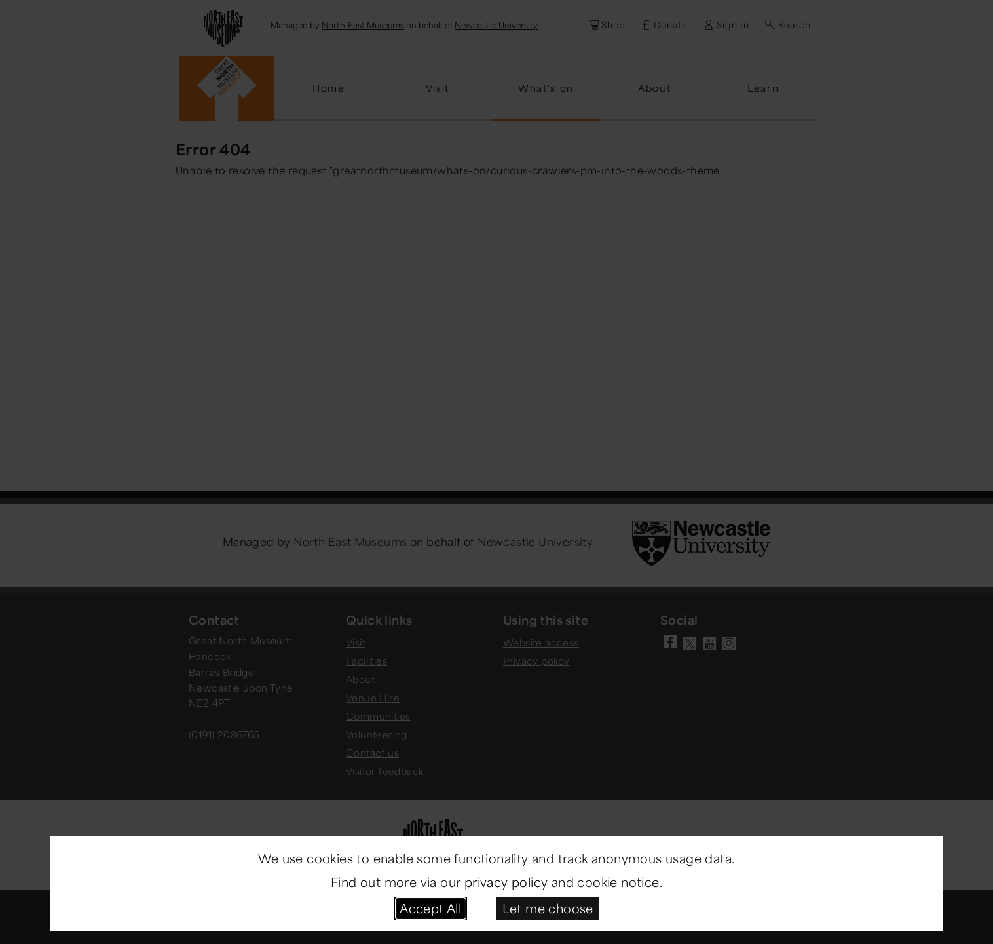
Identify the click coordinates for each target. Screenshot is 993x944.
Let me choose (547, 908)
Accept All (430, 908)
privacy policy (506, 882)
